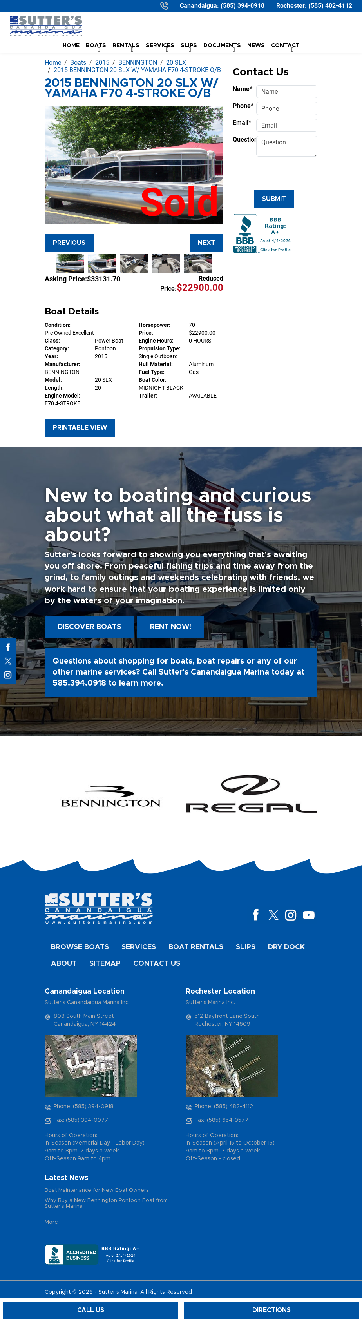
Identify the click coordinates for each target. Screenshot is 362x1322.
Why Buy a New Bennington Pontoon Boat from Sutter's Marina (106, 1203)
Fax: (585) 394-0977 (81, 1120)
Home (71, 45)
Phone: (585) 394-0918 (84, 1106)
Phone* (242, 105)
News (256, 45)
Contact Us (156, 963)
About (64, 963)
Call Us (90, 1310)
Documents (222, 45)
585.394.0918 (79, 683)
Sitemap (105, 963)
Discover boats (89, 627)
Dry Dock (286, 947)
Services (138, 947)
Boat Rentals (195, 947)
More (51, 1222)
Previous (69, 243)
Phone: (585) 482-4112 (224, 1106)
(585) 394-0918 (242, 5)
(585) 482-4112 (330, 5)
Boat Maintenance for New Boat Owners (97, 1190)
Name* (242, 89)
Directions (271, 1310)
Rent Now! (170, 627)
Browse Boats (80, 947)
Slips (245, 947)
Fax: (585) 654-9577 (221, 1120)
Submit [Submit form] (274, 199)
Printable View (80, 428)
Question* (242, 139)
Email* (242, 122)
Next (206, 243)
